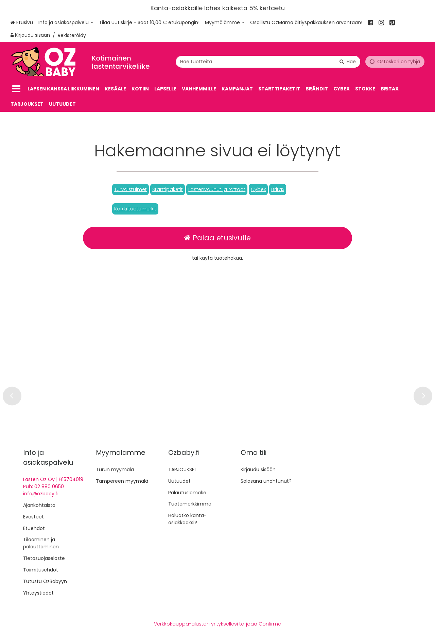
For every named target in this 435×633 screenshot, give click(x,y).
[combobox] (268, 61)
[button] (130, 189)
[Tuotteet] (16, 89)
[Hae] (347, 61)
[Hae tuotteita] (268, 61)
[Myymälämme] (224, 22)
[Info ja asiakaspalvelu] (66, 22)
